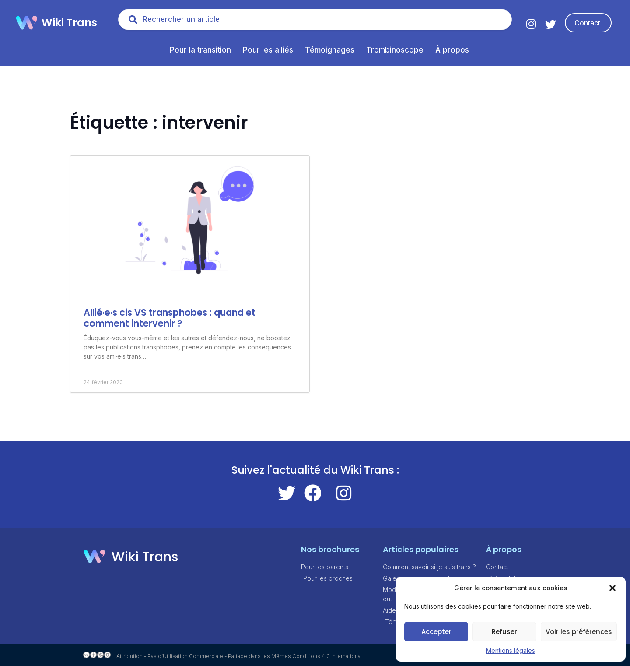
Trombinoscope (395, 50)
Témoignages (329, 50)
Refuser (504, 631)
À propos (452, 50)
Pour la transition (200, 50)
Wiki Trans (69, 22)
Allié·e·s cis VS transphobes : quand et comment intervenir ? (170, 318)
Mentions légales (510, 650)
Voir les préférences (579, 631)
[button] (612, 588)
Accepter (436, 631)
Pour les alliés (268, 50)
